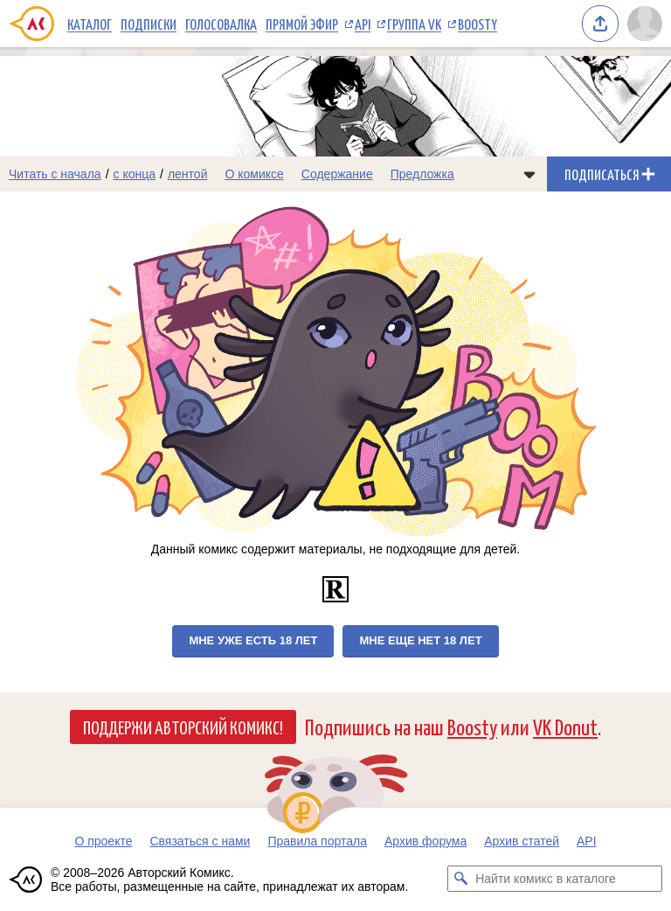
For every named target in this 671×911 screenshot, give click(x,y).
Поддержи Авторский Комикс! (183, 726)
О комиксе (254, 174)
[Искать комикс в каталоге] (460, 878)
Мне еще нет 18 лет (420, 640)
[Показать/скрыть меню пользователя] (644, 23)
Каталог (89, 23)
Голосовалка (221, 23)
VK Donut (565, 726)
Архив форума (425, 841)
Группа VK (414, 23)
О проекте (103, 841)
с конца (135, 174)
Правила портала (317, 841)
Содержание (337, 174)
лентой (188, 174)
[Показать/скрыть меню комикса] (529, 173)
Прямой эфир (302, 23)
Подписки (148, 23)
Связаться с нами (199, 841)
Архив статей (521, 841)
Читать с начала (55, 174)
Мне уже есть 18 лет (253, 640)
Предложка (422, 174)
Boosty (477, 23)
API (362, 23)
